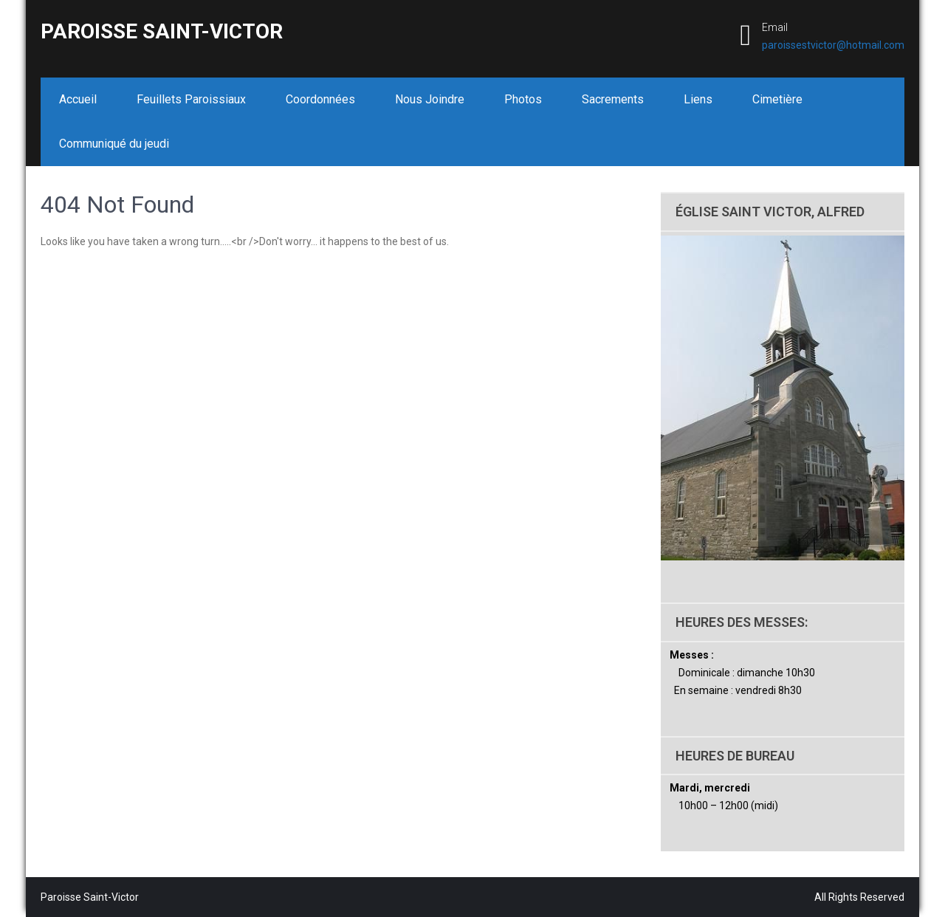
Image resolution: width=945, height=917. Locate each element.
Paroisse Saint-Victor (162, 31)
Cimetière (777, 99)
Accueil (78, 99)
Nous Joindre (429, 99)
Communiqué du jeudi (114, 144)
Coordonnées (320, 99)
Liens (698, 99)
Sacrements (613, 99)
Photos (523, 99)
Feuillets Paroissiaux (191, 99)
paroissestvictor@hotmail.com (833, 45)
